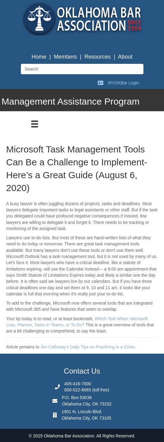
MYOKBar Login (123, 82)
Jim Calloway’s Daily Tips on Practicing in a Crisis (87, 346)
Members (65, 57)
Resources (97, 57)
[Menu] (34, 123)
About (125, 57)
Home (39, 57)
